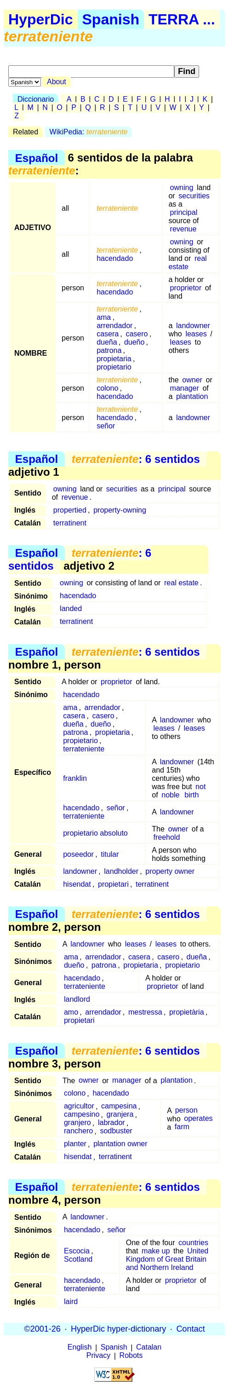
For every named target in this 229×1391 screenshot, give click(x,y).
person (186, 1110)
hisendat (77, 884)
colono (107, 388)
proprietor (185, 288)
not (200, 787)
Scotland (78, 1259)
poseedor (78, 854)
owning (182, 187)
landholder (121, 871)
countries (193, 1243)
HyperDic (40, 19)
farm (182, 1127)
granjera (120, 1115)
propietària (186, 1012)
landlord (77, 999)
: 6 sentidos (136, 459)
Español (36, 157)
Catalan (148, 1347)
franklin (75, 778)
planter (75, 1144)
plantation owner (120, 1144)
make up (156, 1251)
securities (194, 196)
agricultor (79, 1106)
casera (108, 334)
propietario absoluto (95, 833)
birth (191, 795)
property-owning (119, 510)
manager (184, 388)
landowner (193, 325)
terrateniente (83, 749)
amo (71, 1012)
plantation (192, 396)
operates (198, 1119)
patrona (109, 350)
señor (106, 426)
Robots (131, 1356)
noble (170, 795)
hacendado (115, 258)
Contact (190, 1328)
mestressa (145, 1012)
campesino (81, 1115)
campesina (119, 1106)
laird (71, 1301)
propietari (113, 884)
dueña (107, 342)
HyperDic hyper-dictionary (118, 1328)
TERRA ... (182, 19)
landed (71, 608)
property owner (170, 871)
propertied (69, 510)
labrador (111, 1123)
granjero (77, 1123)
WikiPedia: (89, 132)
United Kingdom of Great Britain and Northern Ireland (167, 1259)
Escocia (77, 1251)
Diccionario (35, 99)
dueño (134, 342)
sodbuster (116, 1131)
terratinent (69, 523)
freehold (167, 837)
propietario (114, 367)
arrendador (114, 325)
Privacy (98, 1356)
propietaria (114, 359)
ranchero (78, 1131)
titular (110, 854)
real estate (187, 262)
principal (184, 212)
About (56, 82)
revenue (183, 229)
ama (104, 317)
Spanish (110, 19)
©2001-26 (42, 1328)
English (80, 1347)
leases (195, 334)
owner (192, 380)
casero (137, 334)
